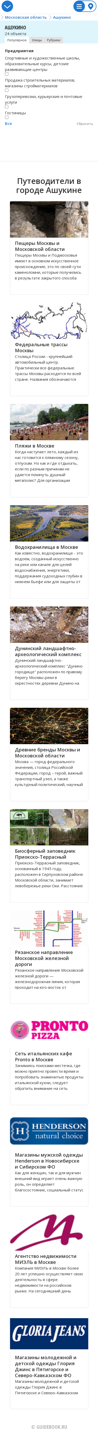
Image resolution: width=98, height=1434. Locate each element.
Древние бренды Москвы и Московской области (47, 752)
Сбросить (85, 124)
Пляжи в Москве (34, 446)
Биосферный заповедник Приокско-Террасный (45, 854)
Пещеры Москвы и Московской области (40, 246)
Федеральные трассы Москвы (41, 347)
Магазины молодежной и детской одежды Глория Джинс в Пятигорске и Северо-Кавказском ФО (46, 1366)
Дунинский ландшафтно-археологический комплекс (48, 651)
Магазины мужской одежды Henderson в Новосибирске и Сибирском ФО (49, 1161)
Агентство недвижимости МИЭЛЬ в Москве (46, 1259)
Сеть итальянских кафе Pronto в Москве (43, 1056)
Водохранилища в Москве (46, 547)
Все (8, 123)
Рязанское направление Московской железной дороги (44, 958)
